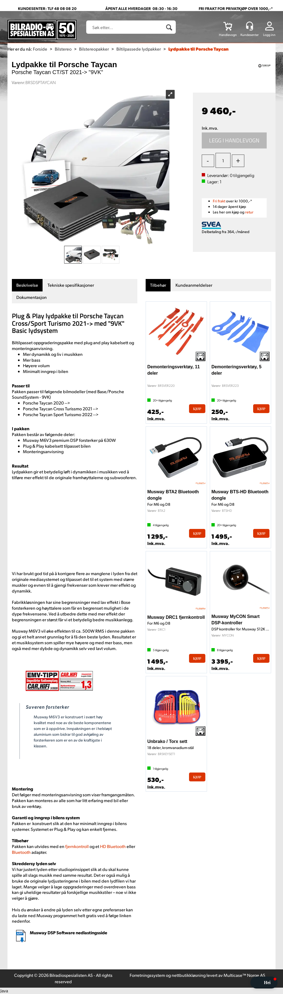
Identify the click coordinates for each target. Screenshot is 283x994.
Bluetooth (22, 852)
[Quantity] (223, 160)
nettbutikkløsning (189, 975)
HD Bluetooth (113, 846)
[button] (263, 982)
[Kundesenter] (249, 26)
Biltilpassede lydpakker (138, 49)
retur (249, 212)
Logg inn (269, 35)
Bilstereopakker (94, 49)
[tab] (27, 285)
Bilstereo (63, 49)
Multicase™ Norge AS (244, 975)
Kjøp (234, 140)
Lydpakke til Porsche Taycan (198, 49)
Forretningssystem (147, 975)
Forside (40, 49)
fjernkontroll (77, 846)
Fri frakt (219, 201)
